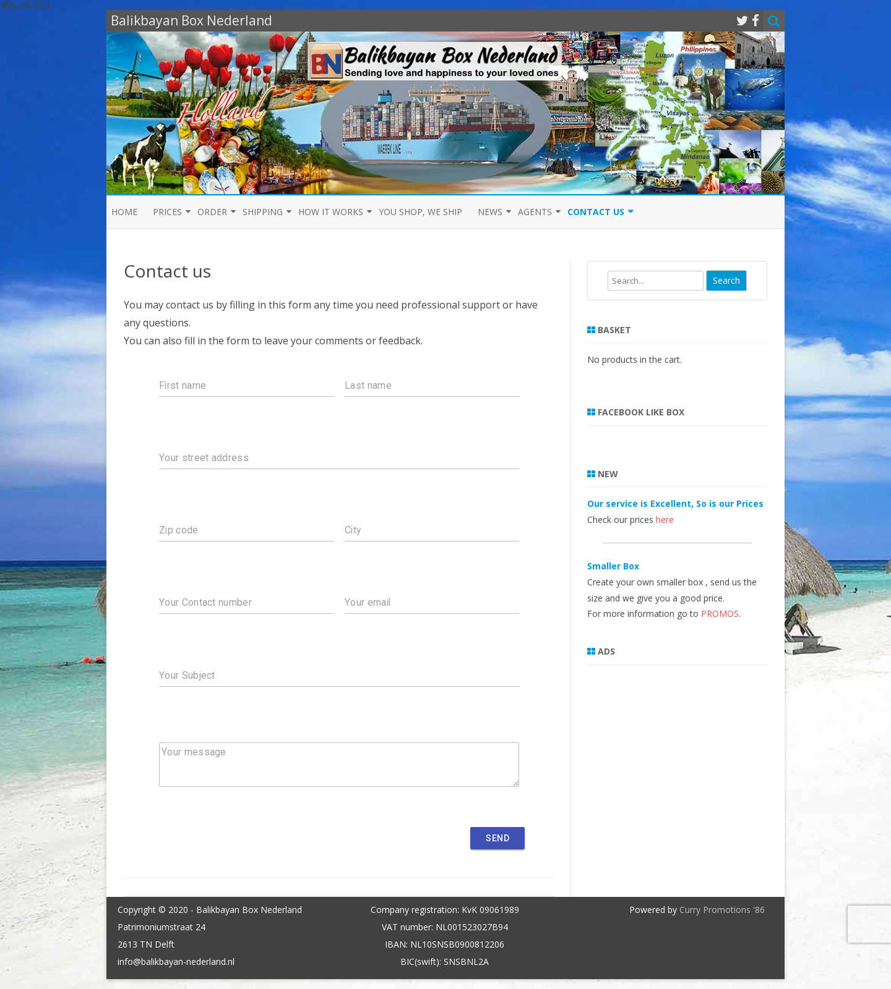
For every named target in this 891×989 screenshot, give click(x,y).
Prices (167, 212)
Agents (535, 212)
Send (497, 838)
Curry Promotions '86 (722, 909)
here (665, 519)
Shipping (263, 212)
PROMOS (720, 613)
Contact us (595, 212)
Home (124, 212)
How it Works (330, 212)
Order (212, 212)
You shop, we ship (420, 212)
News (490, 212)
